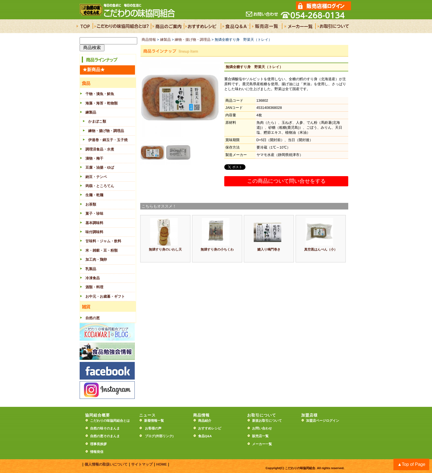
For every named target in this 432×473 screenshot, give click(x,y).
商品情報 (149, 39)
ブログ (150, 436)
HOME (161, 464)
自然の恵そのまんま (105, 436)
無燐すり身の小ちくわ (217, 249)
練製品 (165, 39)
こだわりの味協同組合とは (110, 420)
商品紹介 (204, 420)
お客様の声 (153, 428)
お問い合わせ (262, 428)
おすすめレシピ (209, 428)
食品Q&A (205, 436)
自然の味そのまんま (105, 428)
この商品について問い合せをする (286, 181)
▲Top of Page (411, 464)
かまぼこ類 (97, 121)
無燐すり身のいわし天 (165, 249)
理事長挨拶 (98, 444)
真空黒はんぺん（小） (320, 249)
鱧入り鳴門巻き (268, 249)
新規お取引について (267, 420)
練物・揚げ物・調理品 (106, 131)
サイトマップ (142, 464)
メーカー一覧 (262, 444)
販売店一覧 (260, 436)
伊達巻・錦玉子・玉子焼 (108, 140)
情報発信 (96, 451)
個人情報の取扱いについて (106, 464)
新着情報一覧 (155, 420)
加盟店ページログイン (322, 420)
